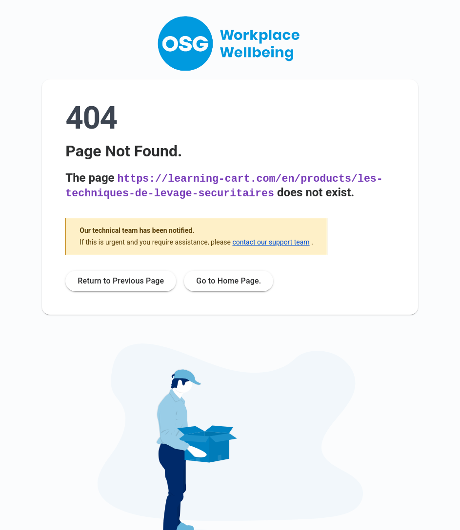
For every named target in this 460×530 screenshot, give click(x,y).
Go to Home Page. (228, 279)
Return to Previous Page (121, 279)
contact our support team (270, 241)
